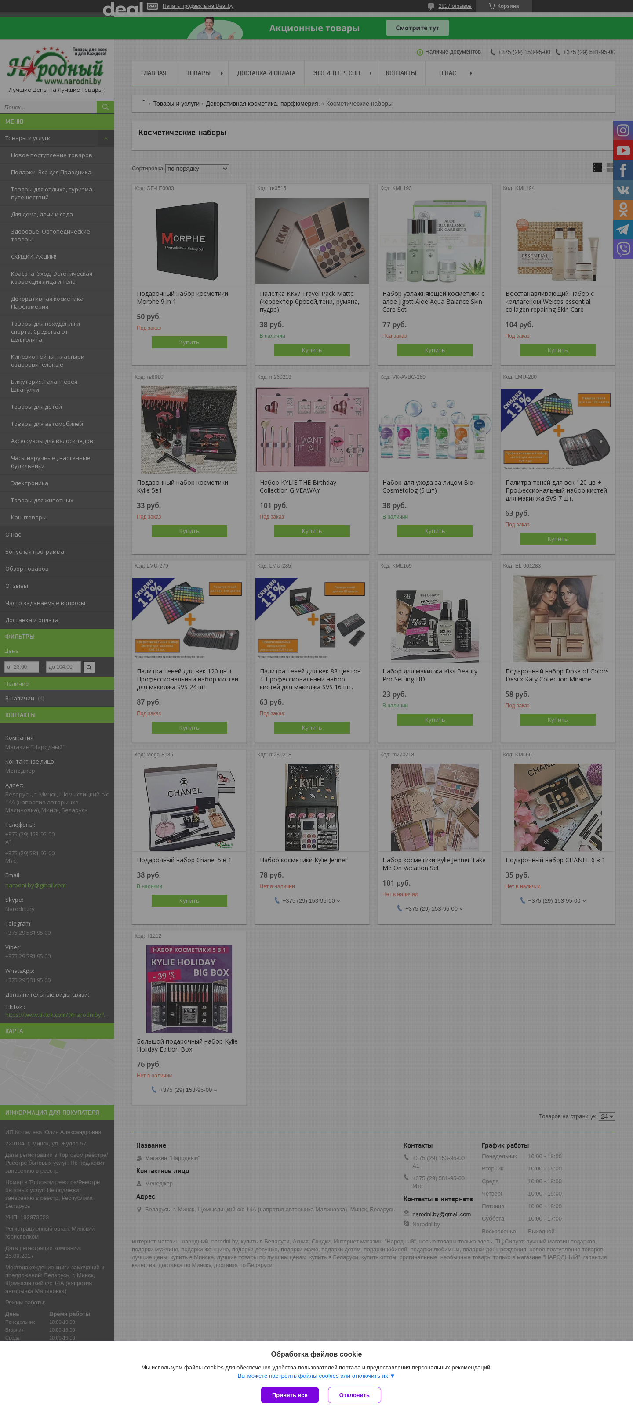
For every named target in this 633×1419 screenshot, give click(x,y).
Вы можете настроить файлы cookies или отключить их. (313, 1375)
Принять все (290, 1395)
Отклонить (354, 1395)
